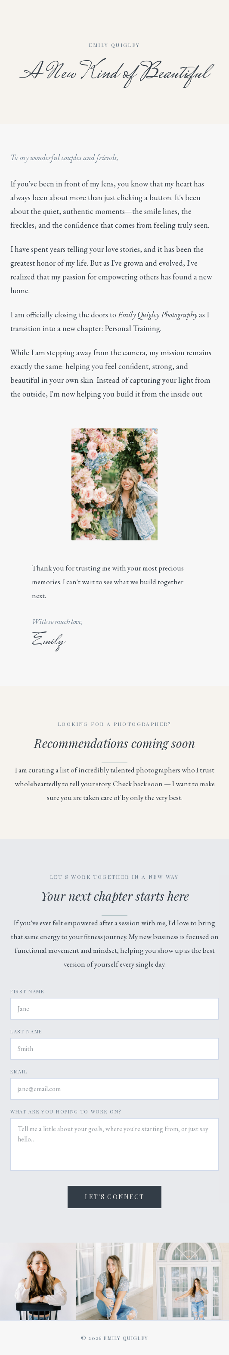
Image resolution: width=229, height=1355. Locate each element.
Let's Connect (114, 1197)
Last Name (26, 1031)
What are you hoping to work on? (65, 1111)
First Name (27, 991)
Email (18, 1071)
